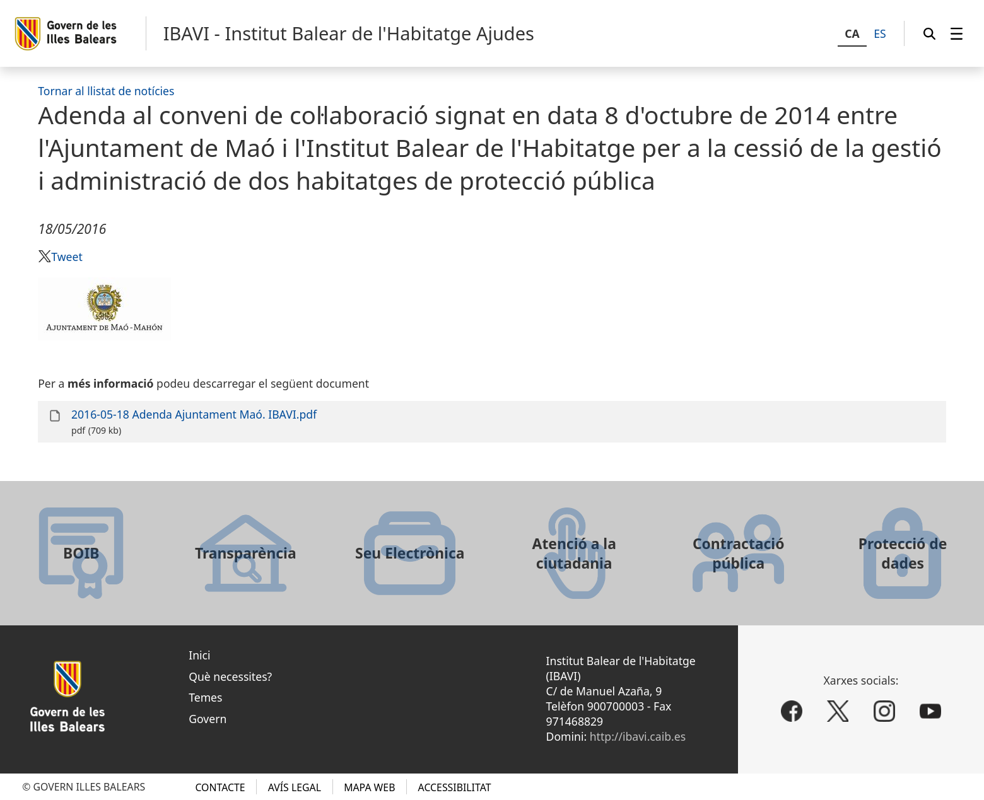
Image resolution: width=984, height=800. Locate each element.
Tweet (66, 256)
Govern (207, 718)
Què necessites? (230, 676)
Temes (205, 697)
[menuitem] (956, 33)
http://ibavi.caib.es (638, 736)
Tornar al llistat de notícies (106, 90)
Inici (199, 655)
